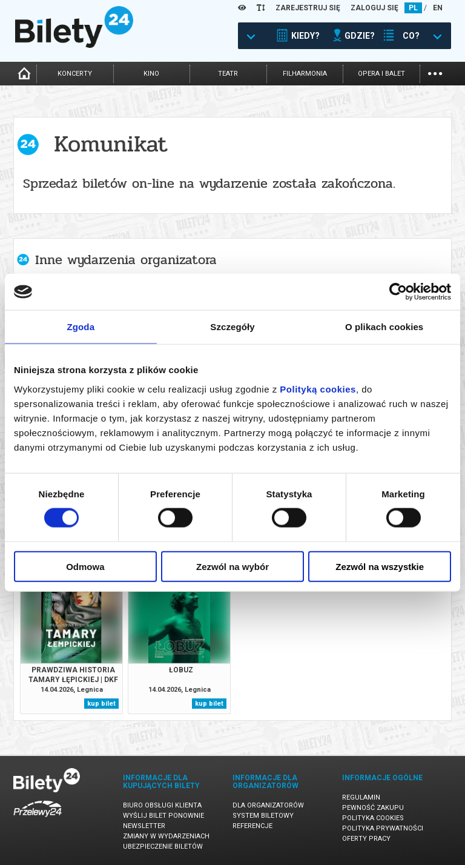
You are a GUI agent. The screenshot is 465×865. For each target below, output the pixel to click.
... (435, 72)
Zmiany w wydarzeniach (166, 836)
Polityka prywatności (382, 828)
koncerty (75, 74)
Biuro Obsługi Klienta (162, 805)
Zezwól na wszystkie (379, 566)
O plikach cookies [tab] (384, 327)
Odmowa (85, 566)
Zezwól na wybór (232, 566)
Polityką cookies (318, 388)
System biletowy (263, 816)
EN (438, 8)
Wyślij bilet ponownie (163, 816)
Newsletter (144, 826)
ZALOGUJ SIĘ (374, 8)
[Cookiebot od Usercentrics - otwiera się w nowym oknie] (398, 292)
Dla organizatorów (268, 805)
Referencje (252, 826)
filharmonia (305, 74)
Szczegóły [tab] (232, 327)
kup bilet (101, 704)
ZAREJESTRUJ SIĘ (307, 8)
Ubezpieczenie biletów (163, 846)
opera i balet (381, 74)
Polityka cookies (373, 818)
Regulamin (361, 797)
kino (151, 74)
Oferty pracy (366, 839)
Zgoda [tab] (81, 327)
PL (413, 8)
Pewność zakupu (373, 808)
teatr (228, 74)
